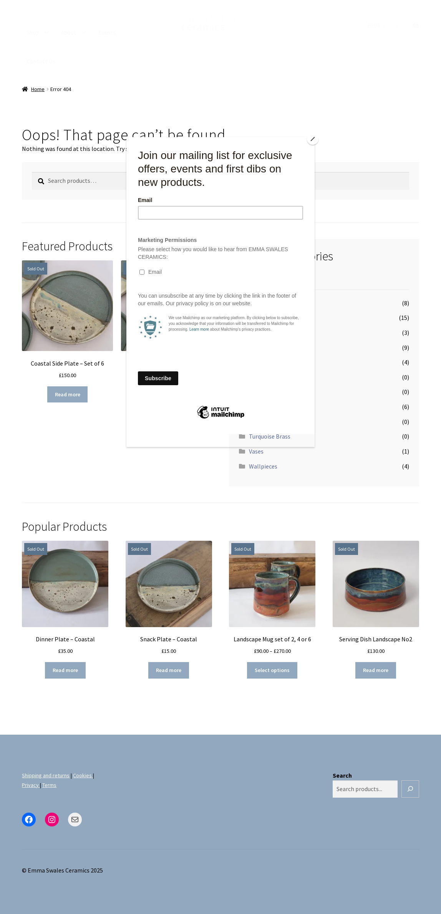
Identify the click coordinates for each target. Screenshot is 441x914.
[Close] (312, 139)
